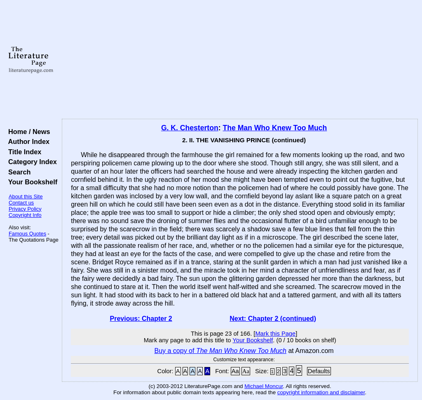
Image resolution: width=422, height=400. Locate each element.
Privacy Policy (25, 209)
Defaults (319, 371)
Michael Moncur (263, 386)
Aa (235, 371)
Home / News (27, 131)
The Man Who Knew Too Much (275, 128)
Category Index (31, 161)
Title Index (23, 151)
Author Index (27, 141)
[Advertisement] (240, 60)
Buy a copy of (220, 350)
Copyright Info (25, 215)
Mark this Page (275, 333)
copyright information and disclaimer (321, 392)
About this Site (26, 196)
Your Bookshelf (31, 182)
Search (17, 172)
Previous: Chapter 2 (141, 318)
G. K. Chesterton (189, 128)
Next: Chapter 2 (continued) (273, 318)
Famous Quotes (27, 234)
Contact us (21, 203)
